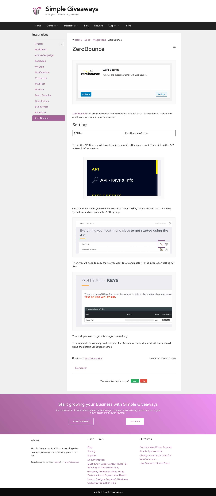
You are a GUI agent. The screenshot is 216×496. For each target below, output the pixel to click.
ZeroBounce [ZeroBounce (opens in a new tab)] (79, 113)
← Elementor (79, 368)
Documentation (96, 459)
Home (38, 26)
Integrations (72, 26)
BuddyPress (41, 106)
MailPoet (40, 83)
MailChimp (41, 49)
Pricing (128, 26)
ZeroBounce (41, 118)
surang (57, 462)
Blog (86, 26)
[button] (81, 421)
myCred (39, 66)
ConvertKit (41, 78)
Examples (53, 26)
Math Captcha (43, 95)
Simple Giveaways (71, 9)
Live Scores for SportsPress (154, 463)
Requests (98, 26)
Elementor (41, 112)
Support (115, 26)
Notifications (42, 72)
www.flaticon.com (71, 462)
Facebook (40, 61)
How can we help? (93, 358)
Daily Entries (42, 101)
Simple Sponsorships (151, 451)
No (143, 381)
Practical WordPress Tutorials (156, 447)
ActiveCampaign (44, 55)
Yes (135, 381)
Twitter (49, 44)
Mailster (39, 89)
